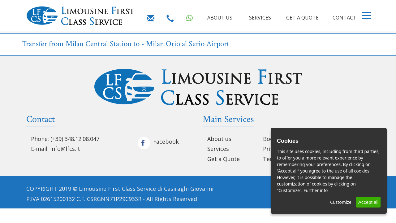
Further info (315, 190)
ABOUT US (219, 17)
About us (219, 138)
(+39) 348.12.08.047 (74, 138)
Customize (340, 202)
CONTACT (344, 17)
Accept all (368, 202)
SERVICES (260, 17)
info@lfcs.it (65, 148)
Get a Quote (223, 159)
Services (218, 148)
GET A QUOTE (302, 17)
